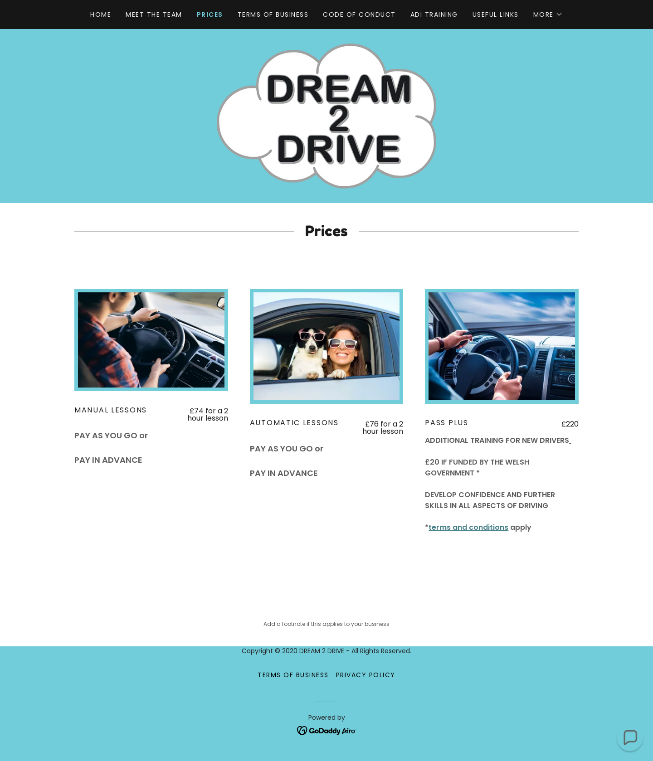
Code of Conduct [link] (359, 14)
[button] (548, 14)
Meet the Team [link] (154, 14)
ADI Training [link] (434, 14)
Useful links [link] (496, 14)
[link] (326, 115)
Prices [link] (210, 14)
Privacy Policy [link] (365, 674)
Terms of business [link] (273, 14)
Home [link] (100, 14)
